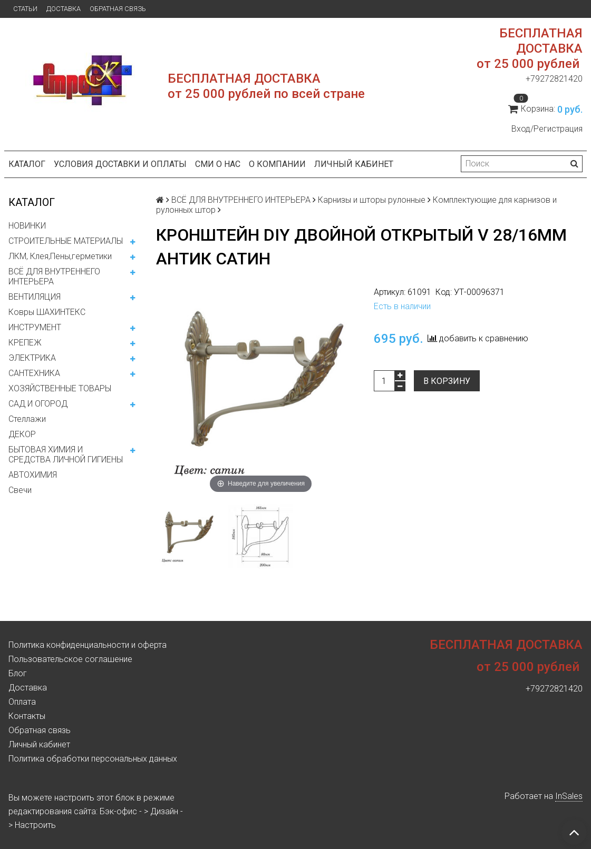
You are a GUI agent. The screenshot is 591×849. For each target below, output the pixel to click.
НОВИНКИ (27, 226)
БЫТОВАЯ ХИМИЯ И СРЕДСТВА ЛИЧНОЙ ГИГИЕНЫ (65, 455)
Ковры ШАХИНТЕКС (46, 312)
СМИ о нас (217, 164)
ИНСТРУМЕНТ (34, 327)
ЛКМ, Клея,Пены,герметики (60, 256)
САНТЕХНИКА (34, 373)
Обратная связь (118, 9)
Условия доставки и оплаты (120, 164)
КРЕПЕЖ (25, 343)
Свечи (20, 490)
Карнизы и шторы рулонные (371, 200)
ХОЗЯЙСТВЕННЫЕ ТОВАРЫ (59, 388)
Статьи (25, 9)
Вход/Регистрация (547, 129)
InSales (569, 796)
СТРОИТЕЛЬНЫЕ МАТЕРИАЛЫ (65, 241)
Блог (17, 673)
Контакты (26, 716)
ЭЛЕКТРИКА (32, 358)
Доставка (63, 9)
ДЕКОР (22, 434)
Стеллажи (27, 419)
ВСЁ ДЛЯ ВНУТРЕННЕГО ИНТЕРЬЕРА (54, 276)
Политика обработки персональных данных (92, 759)
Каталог (26, 164)
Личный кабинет (353, 164)
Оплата (22, 702)
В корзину (446, 381)
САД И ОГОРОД (37, 404)
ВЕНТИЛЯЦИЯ (34, 297)
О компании (277, 164)
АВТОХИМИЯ (32, 475)
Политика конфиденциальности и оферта (87, 645)
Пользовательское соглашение (70, 659)
